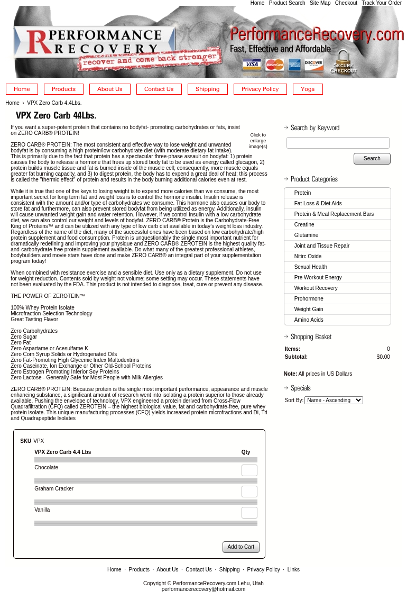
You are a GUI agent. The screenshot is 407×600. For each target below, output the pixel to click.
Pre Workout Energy (318, 277)
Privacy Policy (263, 569)
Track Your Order (382, 3)
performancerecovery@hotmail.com (204, 589)
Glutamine (306, 235)
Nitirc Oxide (308, 256)
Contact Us (198, 569)
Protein (302, 193)
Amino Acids (308, 320)
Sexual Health (310, 267)
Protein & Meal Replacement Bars (334, 214)
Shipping (229, 569)
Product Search (287, 3)
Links (294, 569)
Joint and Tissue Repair (322, 246)
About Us (167, 569)
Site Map (320, 3)
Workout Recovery (316, 288)
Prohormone (308, 299)
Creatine (304, 225)
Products (139, 569)
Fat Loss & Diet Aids (318, 203)
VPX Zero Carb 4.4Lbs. (54, 103)
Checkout (346, 3)
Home (258, 3)
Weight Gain (308, 309)
